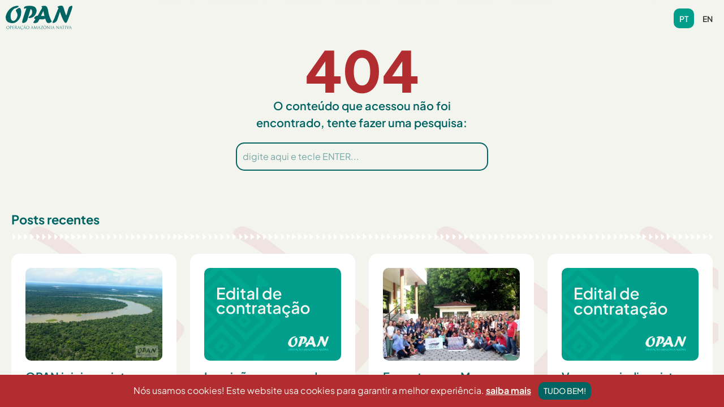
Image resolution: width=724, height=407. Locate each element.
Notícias (303, 17)
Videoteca (419, 17)
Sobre (176, 17)
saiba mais (508, 399)
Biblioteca (359, 17)
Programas (239, 17)
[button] (176, 18)
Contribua (531, 17)
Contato (475, 17)
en (708, 19)
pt (683, 19)
